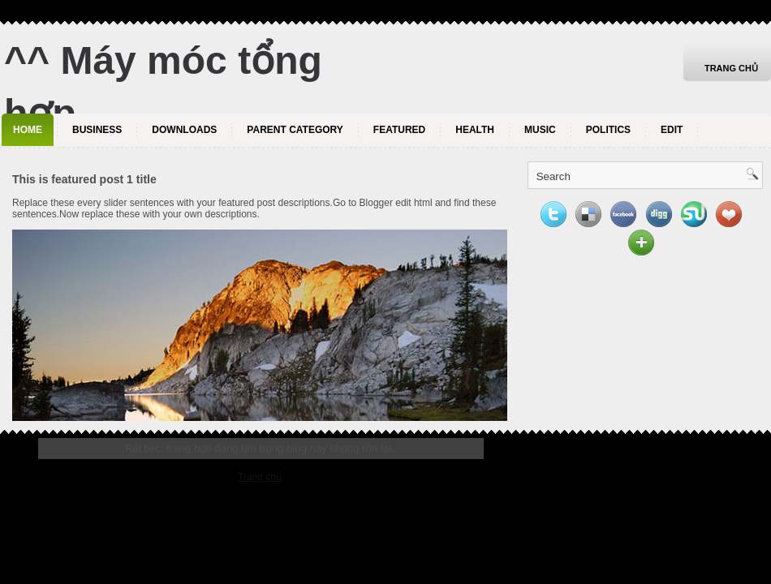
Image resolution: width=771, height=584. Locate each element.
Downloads (184, 129)
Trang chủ (731, 68)
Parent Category (294, 129)
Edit (672, 129)
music (540, 129)
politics (608, 129)
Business (97, 129)
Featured (399, 129)
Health (474, 129)
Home (27, 129)
